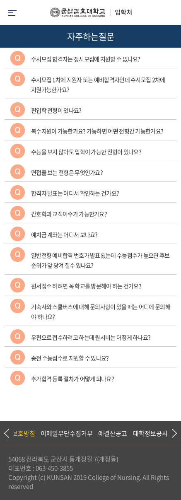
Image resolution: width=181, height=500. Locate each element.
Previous (6, 433)
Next (170, 433)
